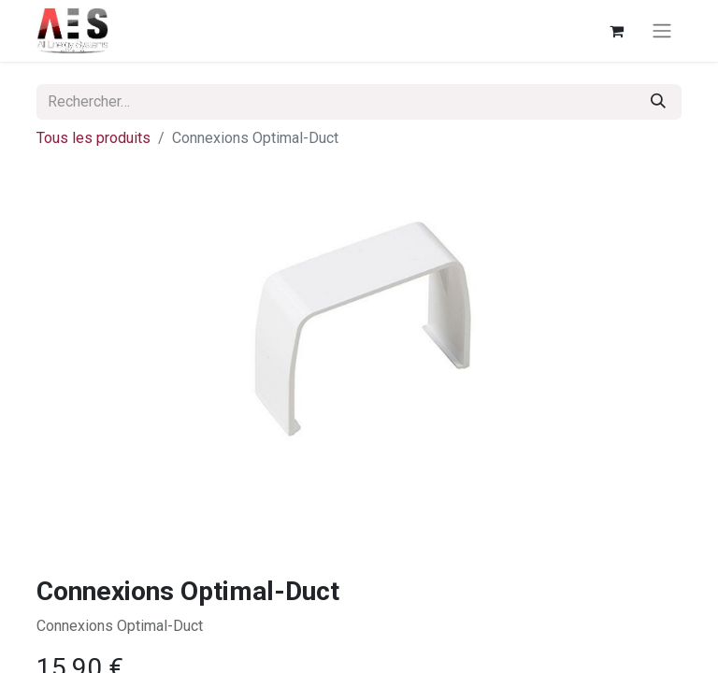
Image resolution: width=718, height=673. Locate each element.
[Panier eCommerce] (616, 31)
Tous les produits (93, 138)
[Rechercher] (658, 102)
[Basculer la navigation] (662, 31)
